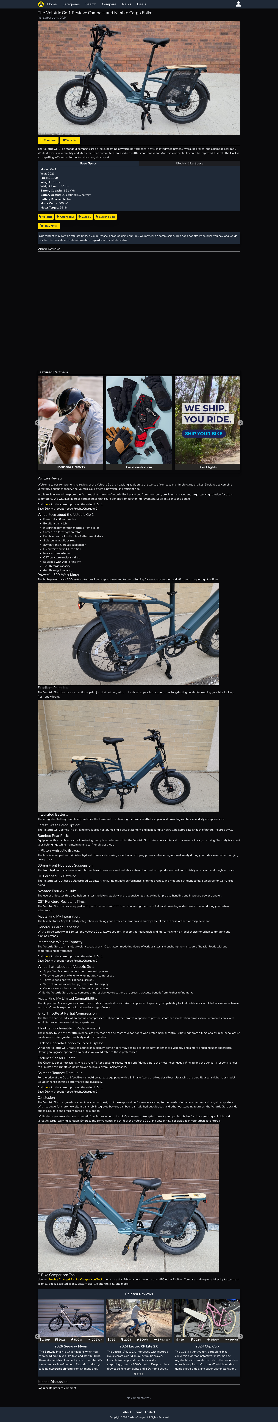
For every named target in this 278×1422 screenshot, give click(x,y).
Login (41, 1388)
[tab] (135, 1374)
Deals (141, 4)
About (127, 1412)
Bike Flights (208, 467)
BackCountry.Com (139, 467)
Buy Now (48, 226)
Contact (150, 1412)
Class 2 (85, 217)
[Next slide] (240, 423)
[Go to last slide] (37, 1336)
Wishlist (70, 140)
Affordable (65, 217)
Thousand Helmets (70, 467)
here (47, 504)
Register (54, 1388)
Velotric (45, 217)
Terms (138, 1412)
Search (90, 4)
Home (52, 4)
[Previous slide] (37, 423)
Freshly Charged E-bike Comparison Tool (75, 1279)
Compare (109, 4)
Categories (71, 4)
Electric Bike (105, 217)
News (126, 4)
